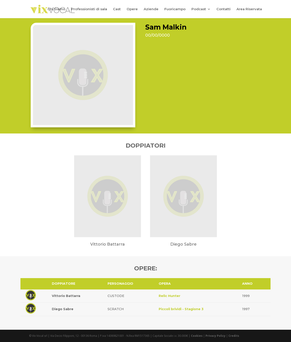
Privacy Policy (216, 336)
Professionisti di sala (89, 9)
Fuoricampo (175, 9)
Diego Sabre (62, 309)
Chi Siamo (56, 9)
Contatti (223, 9)
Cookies (197, 336)
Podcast (198, 9)
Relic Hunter (169, 296)
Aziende (151, 9)
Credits (233, 336)
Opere (132, 9)
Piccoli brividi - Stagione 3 (181, 309)
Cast (117, 9)
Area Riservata (249, 9)
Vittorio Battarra (66, 296)
